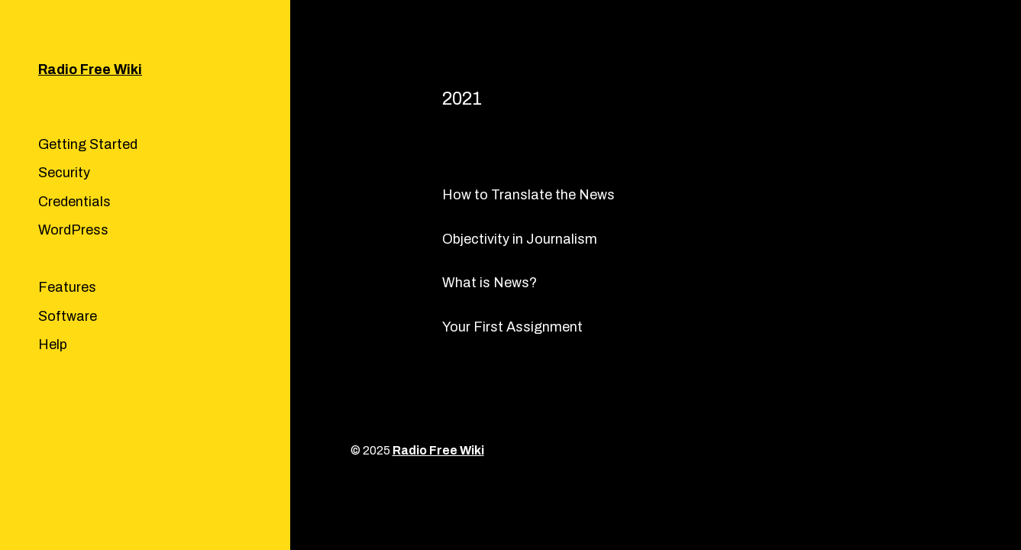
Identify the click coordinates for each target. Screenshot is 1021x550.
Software (67, 316)
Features (67, 287)
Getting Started (87, 144)
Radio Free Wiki (90, 69)
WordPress (73, 230)
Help (52, 344)
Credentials (74, 201)
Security (64, 172)
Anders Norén (919, 450)
